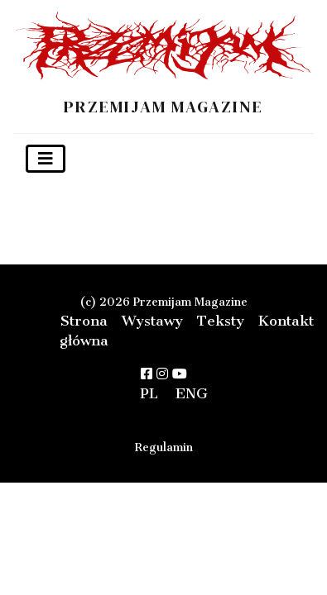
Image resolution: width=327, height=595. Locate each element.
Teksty (220, 320)
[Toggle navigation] (45, 159)
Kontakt (285, 320)
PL (149, 393)
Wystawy (152, 320)
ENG (192, 393)
